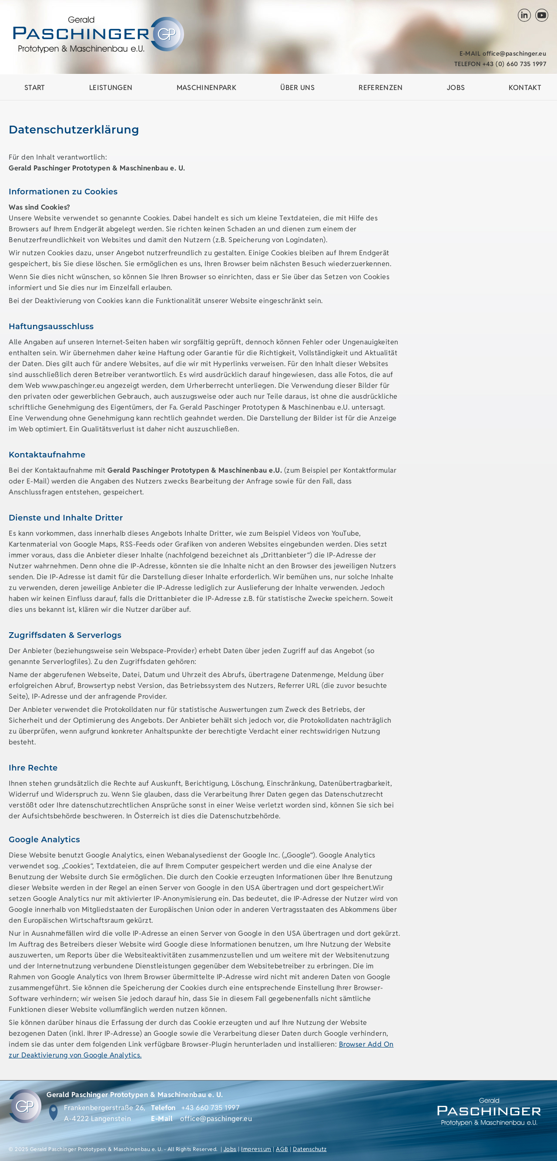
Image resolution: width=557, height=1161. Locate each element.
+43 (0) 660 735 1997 (500, 64)
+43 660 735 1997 (210, 1107)
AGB (282, 1149)
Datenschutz (310, 1149)
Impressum (256, 1149)
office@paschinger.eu (503, 53)
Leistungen (111, 87)
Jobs (230, 1149)
